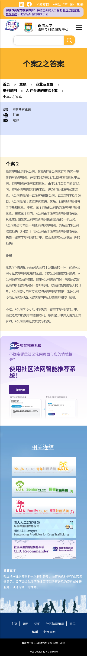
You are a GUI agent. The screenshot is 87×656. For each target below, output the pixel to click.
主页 (14, 623)
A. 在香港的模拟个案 (42, 90)
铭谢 (35, 632)
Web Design (36, 651)
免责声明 (49, 632)
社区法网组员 (55, 623)
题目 (26, 623)
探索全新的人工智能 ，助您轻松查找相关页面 (43, 12)
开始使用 (19, 390)
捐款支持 (42, 4)
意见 (73, 623)
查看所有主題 (22, 109)
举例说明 (10, 90)
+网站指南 (60, 4)
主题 (22, 84)
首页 (6, 84)
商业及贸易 (44, 84)
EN (72, 4)
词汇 (37, 623)
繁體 (80, 4)
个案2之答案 (12, 96)
